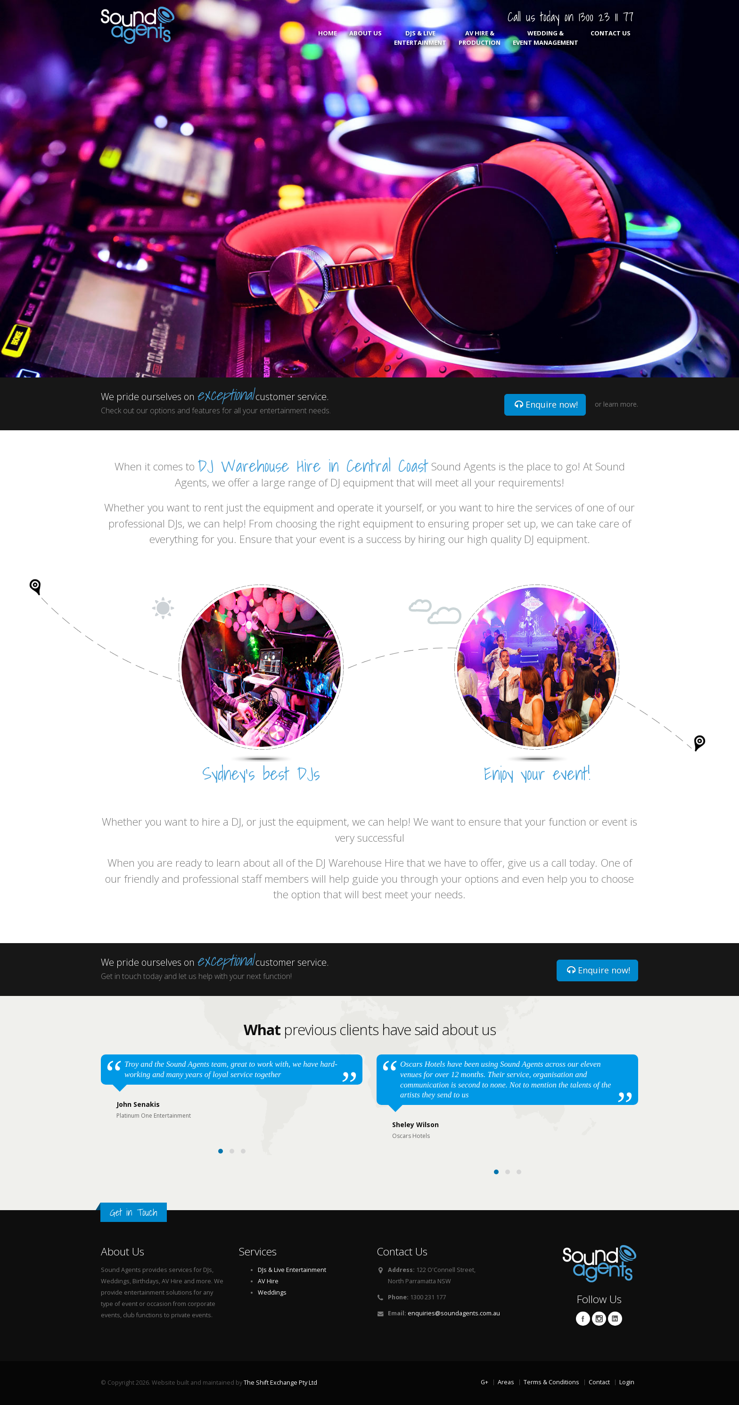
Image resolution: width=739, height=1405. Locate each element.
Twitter (599, 1319)
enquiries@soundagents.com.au (454, 1313)
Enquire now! (546, 404)
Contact (599, 1382)
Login (626, 1382)
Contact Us (611, 38)
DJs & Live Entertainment (420, 38)
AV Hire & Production (480, 38)
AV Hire (268, 1281)
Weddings (272, 1292)
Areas (506, 1382)
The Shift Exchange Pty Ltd (280, 1383)
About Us (365, 38)
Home (327, 38)
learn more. (620, 404)
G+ (484, 1382)
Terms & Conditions (551, 1382)
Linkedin (615, 1319)
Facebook (583, 1319)
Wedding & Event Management (545, 38)
